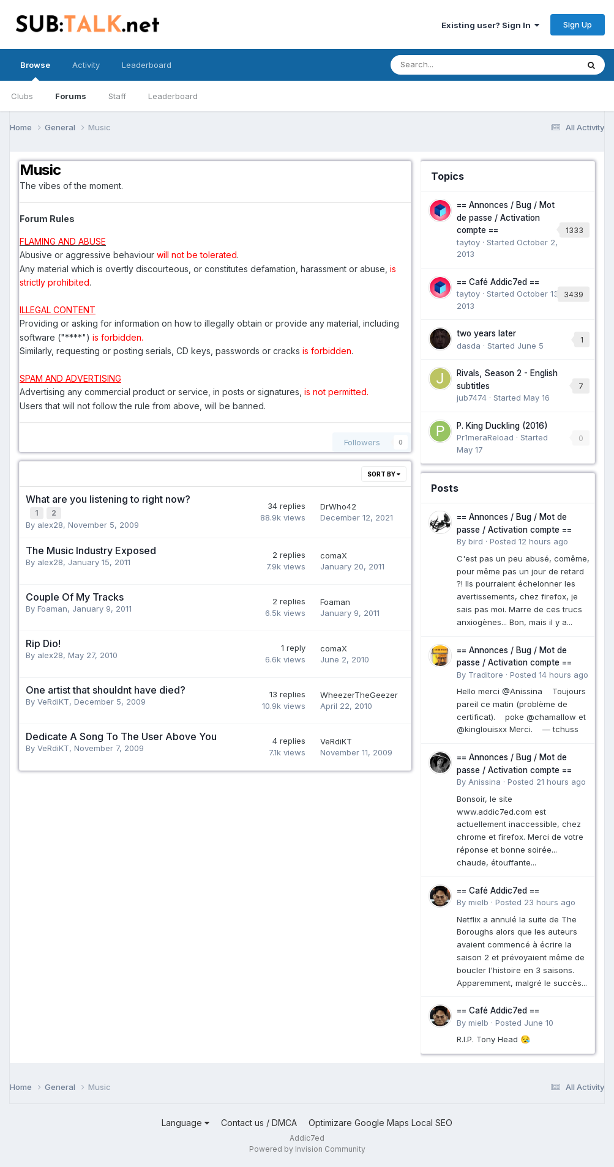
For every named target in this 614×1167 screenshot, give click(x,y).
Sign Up (577, 24)
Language (185, 1122)
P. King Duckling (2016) (502, 426)
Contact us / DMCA (259, 1122)
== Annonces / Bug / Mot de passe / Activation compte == (506, 217)
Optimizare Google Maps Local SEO (380, 1122)
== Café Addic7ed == (498, 282)
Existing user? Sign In (490, 25)
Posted (529, 541)
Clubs (22, 96)
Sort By (383, 474)
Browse (35, 70)
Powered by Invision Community (307, 1149)
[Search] (452, 65)
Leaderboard (173, 96)
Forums (70, 96)
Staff (117, 96)
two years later (486, 333)
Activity (86, 65)
